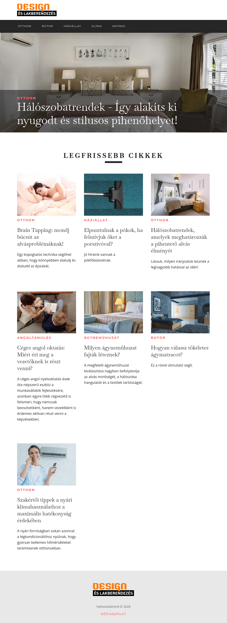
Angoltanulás (34, 338)
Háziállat (96, 220)
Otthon (26, 98)
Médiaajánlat (113, 614)
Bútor (158, 338)
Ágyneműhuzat (101, 338)
